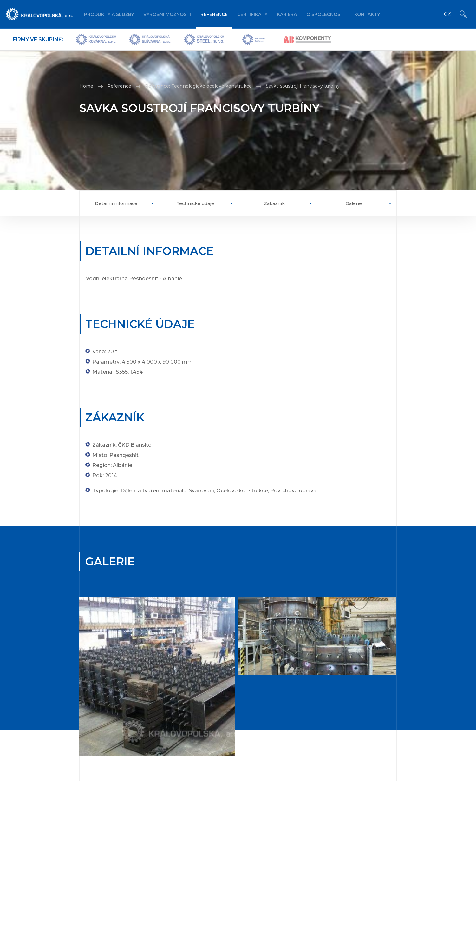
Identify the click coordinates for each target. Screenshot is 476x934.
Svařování (201, 491)
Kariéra (287, 14)
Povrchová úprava (293, 491)
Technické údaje (195, 203)
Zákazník (274, 203)
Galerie (354, 203)
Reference (214, 14)
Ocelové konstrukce (242, 491)
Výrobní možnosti (167, 14)
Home (86, 86)
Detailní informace (116, 203)
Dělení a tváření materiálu (153, 491)
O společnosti (325, 14)
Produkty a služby (109, 14)
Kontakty (367, 14)
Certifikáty (252, 14)
